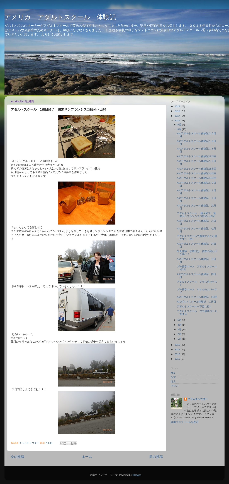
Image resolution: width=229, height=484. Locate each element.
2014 (178, 349)
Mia (173, 372)
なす (173, 377)
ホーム (87, 457)
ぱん (173, 381)
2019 (178, 106)
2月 (179, 334)
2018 (178, 111)
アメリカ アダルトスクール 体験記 (60, 17)
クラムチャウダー (198, 399)
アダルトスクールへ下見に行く (194, 306)
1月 (179, 338)
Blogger (136, 475)
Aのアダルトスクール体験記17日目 (196, 156)
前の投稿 (156, 457)
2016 (178, 120)
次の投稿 (17, 457)
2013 (178, 354)
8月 (179, 129)
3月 (179, 329)
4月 (179, 324)
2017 (178, 116)
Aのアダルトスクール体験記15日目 (196, 168)
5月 (179, 320)
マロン (174, 385)
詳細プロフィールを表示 (184, 422)
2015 (178, 345)
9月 (179, 124)
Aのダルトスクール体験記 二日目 (196, 301)
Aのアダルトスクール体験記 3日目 (197, 297)
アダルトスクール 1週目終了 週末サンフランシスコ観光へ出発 (196, 215)
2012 (178, 358)
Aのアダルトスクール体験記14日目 (196, 173)
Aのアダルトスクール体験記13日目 (196, 178)
